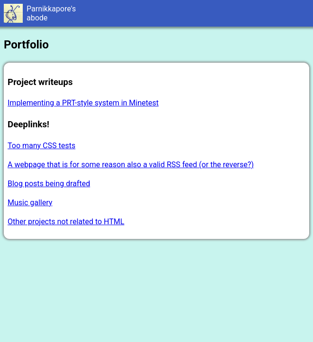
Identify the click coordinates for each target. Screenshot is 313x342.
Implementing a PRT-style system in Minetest (83, 102)
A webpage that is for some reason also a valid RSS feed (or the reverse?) (131, 164)
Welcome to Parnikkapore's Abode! (156, 13)
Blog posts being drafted (49, 183)
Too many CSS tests (41, 145)
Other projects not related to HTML (66, 221)
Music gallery (30, 202)
